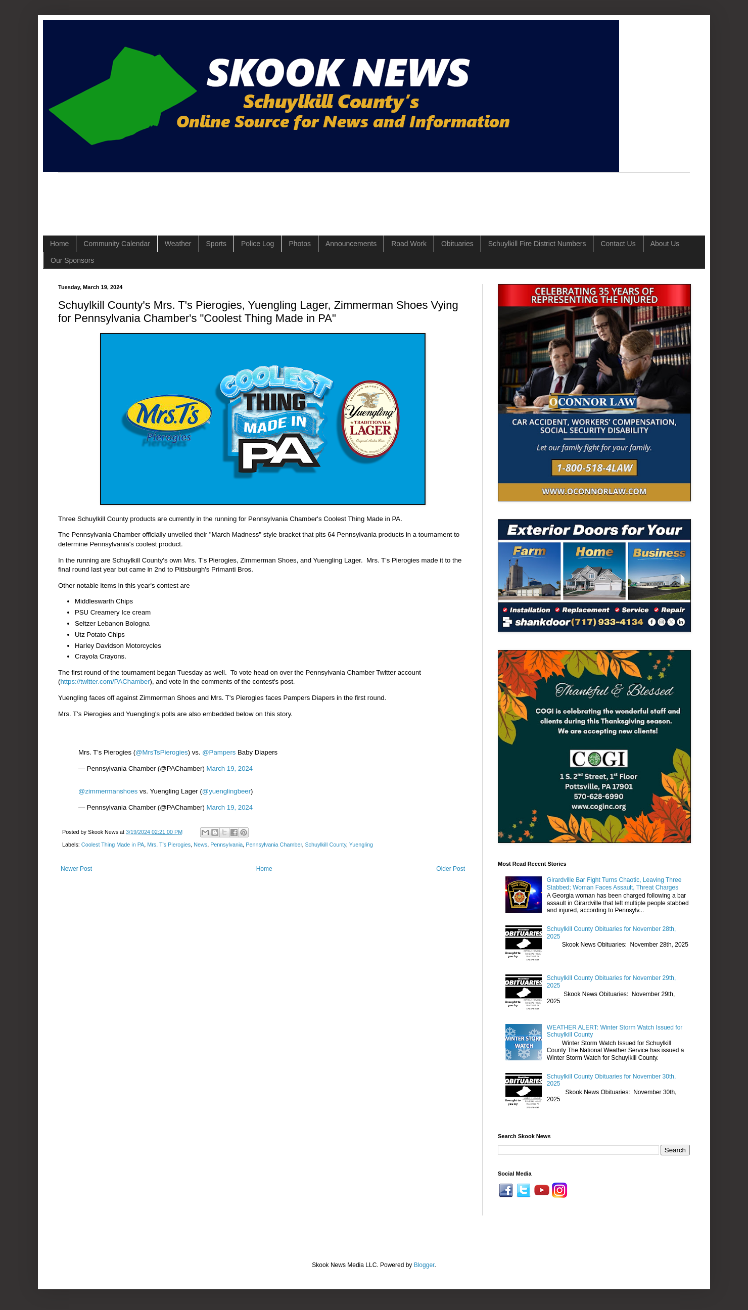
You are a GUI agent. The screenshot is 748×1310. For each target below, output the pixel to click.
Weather (178, 244)
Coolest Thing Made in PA (112, 844)
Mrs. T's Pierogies (169, 844)
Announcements (351, 244)
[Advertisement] (242, 195)
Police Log (257, 244)
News (200, 844)
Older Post (450, 868)
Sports (216, 244)
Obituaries (457, 244)
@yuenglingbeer (226, 791)
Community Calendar (116, 244)
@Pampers (219, 752)
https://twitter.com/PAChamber (105, 681)
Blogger (424, 1265)
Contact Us (617, 244)
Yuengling (361, 844)
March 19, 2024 (230, 768)
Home (59, 244)
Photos (300, 244)
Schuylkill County (325, 844)
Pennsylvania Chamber (274, 844)
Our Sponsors (72, 260)
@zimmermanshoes (107, 791)
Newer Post (76, 868)
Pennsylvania (226, 844)
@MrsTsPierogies (161, 752)
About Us (665, 244)
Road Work (409, 244)
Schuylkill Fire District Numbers (537, 244)
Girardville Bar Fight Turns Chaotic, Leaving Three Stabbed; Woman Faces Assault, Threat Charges (614, 883)
